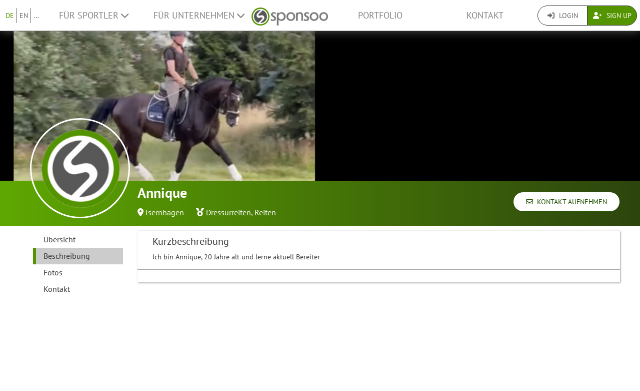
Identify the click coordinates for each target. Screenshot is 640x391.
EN (24, 15)
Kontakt (485, 15)
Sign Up (612, 15)
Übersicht (60, 239)
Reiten (265, 212)
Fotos (53, 272)
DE (10, 15)
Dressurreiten (228, 212)
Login (563, 15)
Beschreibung (67, 256)
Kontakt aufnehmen (566, 201)
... (36, 15)
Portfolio (380, 15)
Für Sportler (93, 15)
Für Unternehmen (199, 15)
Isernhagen (165, 212)
